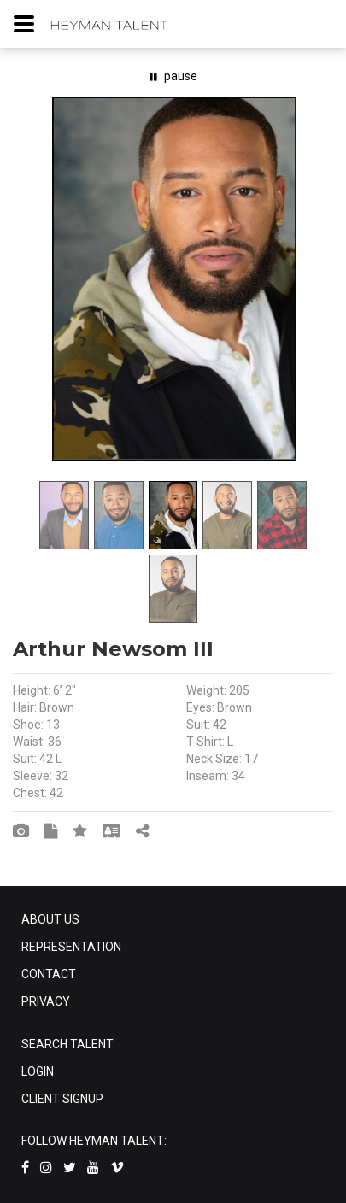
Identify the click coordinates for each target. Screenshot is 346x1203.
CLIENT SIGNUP (62, 1099)
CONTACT (48, 974)
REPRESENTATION (71, 947)
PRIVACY (45, 1001)
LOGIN (37, 1071)
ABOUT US (50, 919)
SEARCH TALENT (67, 1044)
